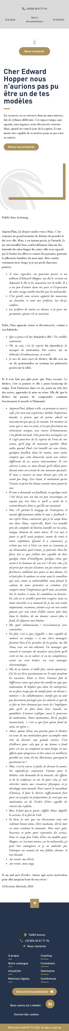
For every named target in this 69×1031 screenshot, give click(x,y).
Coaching (46, 955)
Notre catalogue (18, 963)
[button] (34, 42)
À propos (10, 19)
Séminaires (48, 970)
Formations (48, 963)
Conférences (48, 978)
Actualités (58, 19)
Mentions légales (19, 978)
